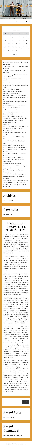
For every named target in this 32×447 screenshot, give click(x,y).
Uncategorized (7, 214)
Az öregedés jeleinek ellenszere (12, 93)
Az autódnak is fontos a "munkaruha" (14, 91)
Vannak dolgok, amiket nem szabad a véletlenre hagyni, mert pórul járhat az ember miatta (14, 184)
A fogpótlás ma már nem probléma (13, 79)
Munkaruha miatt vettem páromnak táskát (15, 147)
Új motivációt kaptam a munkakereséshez (15, 180)
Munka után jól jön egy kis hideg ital (13, 145)
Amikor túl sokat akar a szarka (12, 89)
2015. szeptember (8, 200)
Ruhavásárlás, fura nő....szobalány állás (14, 174)
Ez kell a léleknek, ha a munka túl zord (14, 106)
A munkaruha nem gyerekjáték (12, 83)
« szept (15, 54)
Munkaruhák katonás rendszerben (13, 157)
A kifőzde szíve (7, 81)
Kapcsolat (6, 124)
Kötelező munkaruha (9, 417)
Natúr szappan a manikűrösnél (12, 163)
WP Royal (22, 444)
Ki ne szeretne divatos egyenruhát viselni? (15, 126)
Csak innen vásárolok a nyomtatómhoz (14, 95)
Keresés (25, 402)
